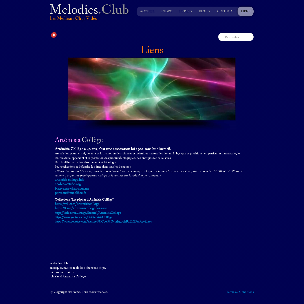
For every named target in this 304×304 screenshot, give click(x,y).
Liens (245, 11)
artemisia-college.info (69, 179)
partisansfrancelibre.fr (70, 193)
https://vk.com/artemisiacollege (77, 204)
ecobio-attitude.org (68, 184)
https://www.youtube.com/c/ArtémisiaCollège (83, 217)
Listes (186, 11)
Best (205, 11)
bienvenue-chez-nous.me (72, 188)
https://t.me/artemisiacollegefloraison (81, 208)
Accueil (147, 11)
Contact (225, 11)
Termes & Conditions (240, 292)
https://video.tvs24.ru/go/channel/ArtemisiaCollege (88, 213)
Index (166, 11)
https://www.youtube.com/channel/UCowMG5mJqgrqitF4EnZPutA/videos (103, 221)
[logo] (90, 16)
